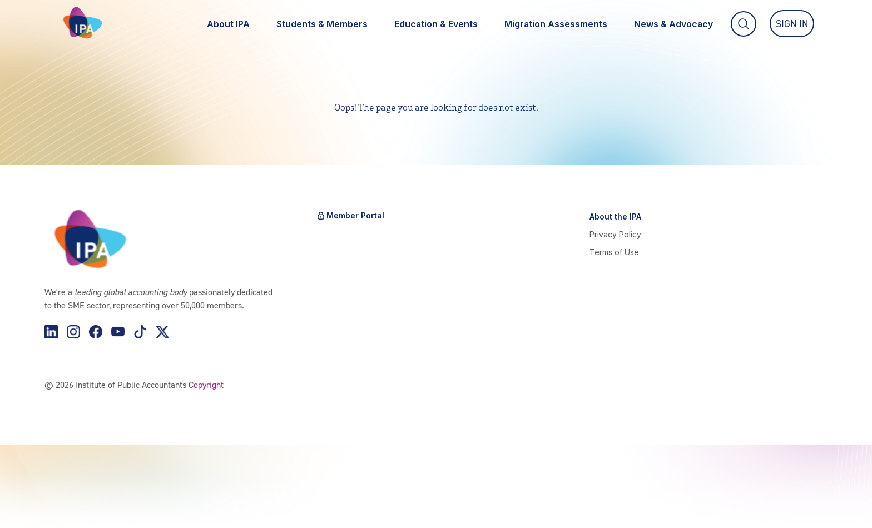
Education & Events (436, 23)
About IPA (228, 23)
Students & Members (322, 23)
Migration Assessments (555, 23)
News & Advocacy (673, 23)
